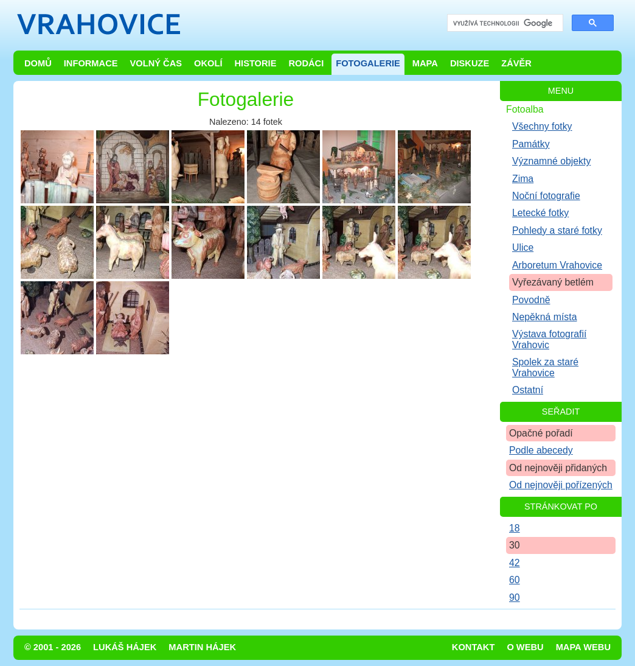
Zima (522, 179)
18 (514, 528)
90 (514, 597)
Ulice (522, 247)
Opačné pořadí (541, 433)
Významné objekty (551, 161)
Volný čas (156, 63)
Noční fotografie (546, 196)
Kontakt (473, 647)
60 (514, 580)
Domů (38, 63)
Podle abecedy (541, 450)
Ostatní (527, 390)
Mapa (425, 63)
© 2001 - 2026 (52, 647)
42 (514, 563)
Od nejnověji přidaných (558, 468)
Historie (255, 63)
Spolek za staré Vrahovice (545, 367)
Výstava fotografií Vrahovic (549, 339)
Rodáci (306, 63)
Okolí (208, 63)
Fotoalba (525, 109)
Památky (531, 144)
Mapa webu (583, 647)
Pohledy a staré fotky (557, 230)
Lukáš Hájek (124, 647)
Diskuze (469, 63)
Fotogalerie (368, 63)
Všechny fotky (542, 126)
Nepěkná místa (544, 317)
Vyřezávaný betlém (553, 282)
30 (514, 545)
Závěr (516, 63)
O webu (525, 647)
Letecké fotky (540, 213)
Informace (91, 63)
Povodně (531, 300)
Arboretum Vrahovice (557, 265)
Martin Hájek (202, 647)
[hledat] (504, 23)
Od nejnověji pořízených (560, 485)
